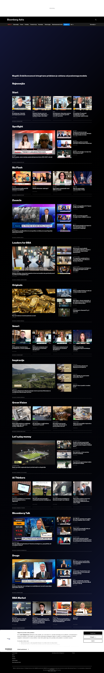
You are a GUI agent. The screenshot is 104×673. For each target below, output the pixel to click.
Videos (33, 643)
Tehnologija (48, 24)
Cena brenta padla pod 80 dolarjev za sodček (20, 189)
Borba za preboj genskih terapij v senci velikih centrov (82, 216)
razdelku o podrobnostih (64, 667)
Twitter (73, 649)
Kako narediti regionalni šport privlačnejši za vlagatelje (29, 467)
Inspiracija (18, 360)
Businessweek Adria (57, 24)
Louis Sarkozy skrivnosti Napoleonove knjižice (80, 366)
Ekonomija (16, 24)
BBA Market (19, 597)
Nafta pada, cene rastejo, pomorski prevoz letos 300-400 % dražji (32, 157)
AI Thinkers (18, 477)
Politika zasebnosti (56, 645)
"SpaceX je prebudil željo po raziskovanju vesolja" (81, 529)
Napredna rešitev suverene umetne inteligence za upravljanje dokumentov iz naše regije (81, 500)
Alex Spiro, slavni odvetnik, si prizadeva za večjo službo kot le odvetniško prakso (82, 302)
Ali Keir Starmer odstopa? (40, 188)
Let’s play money (21, 436)
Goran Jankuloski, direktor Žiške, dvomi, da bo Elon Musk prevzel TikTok (82, 582)
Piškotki (53, 647)
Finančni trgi (33, 24)
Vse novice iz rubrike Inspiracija (18, 397)
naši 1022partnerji (24, 655)
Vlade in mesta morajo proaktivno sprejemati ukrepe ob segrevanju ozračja (82, 134)
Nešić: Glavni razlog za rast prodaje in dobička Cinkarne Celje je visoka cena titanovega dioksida (41, 620)
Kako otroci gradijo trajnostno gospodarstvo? (82, 424)
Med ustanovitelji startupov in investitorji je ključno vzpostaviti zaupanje (82, 227)
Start (15, 92)
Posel (21, 24)
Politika (27, 24)
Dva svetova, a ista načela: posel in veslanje (81, 453)
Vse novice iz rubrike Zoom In (17, 237)
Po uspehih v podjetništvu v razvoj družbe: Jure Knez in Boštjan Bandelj (81, 260)
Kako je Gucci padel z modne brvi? (81, 386)
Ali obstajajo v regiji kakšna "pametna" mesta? (41, 424)
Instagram (74, 647)
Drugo (15, 555)
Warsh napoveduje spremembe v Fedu (79, 189)
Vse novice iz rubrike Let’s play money (19, 472)
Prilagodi (93, 658)
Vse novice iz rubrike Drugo (17, 592)
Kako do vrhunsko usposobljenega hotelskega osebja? (81, 348)
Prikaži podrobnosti (22, 670)
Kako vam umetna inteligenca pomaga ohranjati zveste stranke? (82, 269)
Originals (17, 285)
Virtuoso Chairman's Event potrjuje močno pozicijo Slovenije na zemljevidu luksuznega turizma (31, 391)
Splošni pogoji (55, 643)
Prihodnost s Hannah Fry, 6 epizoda (81, 311)
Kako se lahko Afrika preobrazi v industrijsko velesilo (82, 291)
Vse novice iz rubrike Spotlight (18, 162)
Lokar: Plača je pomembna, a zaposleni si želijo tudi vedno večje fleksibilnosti (61, 620)
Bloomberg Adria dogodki (37, 647)
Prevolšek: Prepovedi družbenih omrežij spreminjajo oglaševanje (80, 115)
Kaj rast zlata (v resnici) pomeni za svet (24, 315)
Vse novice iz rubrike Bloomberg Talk (19, 550)
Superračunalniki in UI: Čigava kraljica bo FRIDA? (82, 206)
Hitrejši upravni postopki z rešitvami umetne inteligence (42, 499)
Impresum (54, 649)
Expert (66, 24)
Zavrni (92, 662)
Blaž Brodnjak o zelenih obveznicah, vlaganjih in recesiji (19, 620)
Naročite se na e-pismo (72, 638)
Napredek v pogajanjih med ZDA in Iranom (61, 189)
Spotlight (17, 126)
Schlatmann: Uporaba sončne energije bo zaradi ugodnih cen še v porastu (62, 115)
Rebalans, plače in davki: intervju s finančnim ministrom (82, 142)
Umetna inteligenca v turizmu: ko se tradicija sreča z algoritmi (21, 500)
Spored (33, 645)
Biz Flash (17, 167)
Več (72, 24)
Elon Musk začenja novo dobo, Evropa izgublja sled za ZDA (82, 519)
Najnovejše (18, 83)
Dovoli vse (92, 654)
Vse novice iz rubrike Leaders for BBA (19, 279)
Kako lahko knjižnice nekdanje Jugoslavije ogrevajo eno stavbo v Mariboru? (21, 425)
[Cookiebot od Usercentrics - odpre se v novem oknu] (8, 670)
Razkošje (40, 24)
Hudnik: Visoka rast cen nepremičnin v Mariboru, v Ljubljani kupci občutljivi (40, 115)
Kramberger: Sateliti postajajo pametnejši (18, 114)
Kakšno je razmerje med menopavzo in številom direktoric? (40, 348)
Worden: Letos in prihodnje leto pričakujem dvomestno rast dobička (81, 563)
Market (75, 619)
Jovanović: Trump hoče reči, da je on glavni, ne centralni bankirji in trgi (81, 572)
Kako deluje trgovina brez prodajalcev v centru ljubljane (21, 347)
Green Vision (19, 402)
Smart (15, 326)
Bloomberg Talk (21, 513)
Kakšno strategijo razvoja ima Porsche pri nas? (82, 152)
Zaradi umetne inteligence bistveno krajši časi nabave (61, 499)
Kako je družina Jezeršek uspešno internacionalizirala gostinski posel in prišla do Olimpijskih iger (33, 274)
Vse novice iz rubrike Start (17, 121)
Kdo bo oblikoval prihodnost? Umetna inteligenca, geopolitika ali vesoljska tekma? (31, 544)
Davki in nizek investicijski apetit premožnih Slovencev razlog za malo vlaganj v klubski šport (82, 444)
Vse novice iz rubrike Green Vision (18, 431)
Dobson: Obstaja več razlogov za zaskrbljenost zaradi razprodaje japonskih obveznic (32, 586)
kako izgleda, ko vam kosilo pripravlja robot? (81, 376)
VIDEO (10, 24)
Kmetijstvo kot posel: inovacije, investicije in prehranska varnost (60, 425)
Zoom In (16, 200)
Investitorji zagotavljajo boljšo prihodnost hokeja (82, 462)
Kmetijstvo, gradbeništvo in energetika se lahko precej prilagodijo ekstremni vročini (32, 231)
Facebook (74, 645)
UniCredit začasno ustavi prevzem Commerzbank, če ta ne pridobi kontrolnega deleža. (82, 540)
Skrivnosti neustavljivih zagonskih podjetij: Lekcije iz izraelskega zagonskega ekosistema (82, 250)
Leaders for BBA (21, 242)
